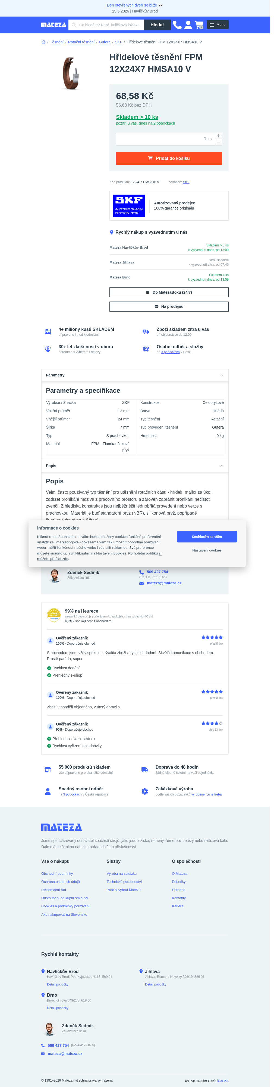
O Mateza (179, 873)
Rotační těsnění (81, 42)
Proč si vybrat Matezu (124, 890)
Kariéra (177, 906)
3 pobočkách (170, 352)
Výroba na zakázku (122, 873)
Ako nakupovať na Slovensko (64, 914)
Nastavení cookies (207, 550)
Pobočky (178, 882)
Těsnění (57, 42)
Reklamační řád (53, 890)
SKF (118, 42)
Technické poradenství (124, 882)
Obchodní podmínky (57, 873)
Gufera (105, 42)
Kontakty (179, 898)
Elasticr (222, 1080)
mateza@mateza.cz (160, 583)
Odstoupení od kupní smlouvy (64, 898)
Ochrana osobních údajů (60, 882)
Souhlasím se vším (207, 537)
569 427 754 (153, 572)
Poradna (178, 890)
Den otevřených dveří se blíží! (132, 5)
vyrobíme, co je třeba (206, 794)
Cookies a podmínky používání (65, 906)
